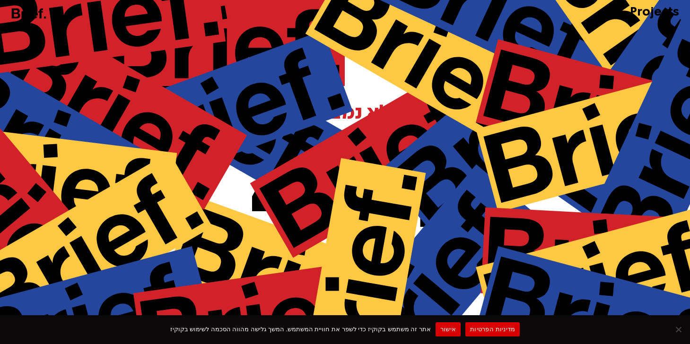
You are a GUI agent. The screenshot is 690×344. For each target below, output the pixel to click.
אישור (448, 329)
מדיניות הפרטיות (492, 329)
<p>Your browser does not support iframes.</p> (345, 170)
